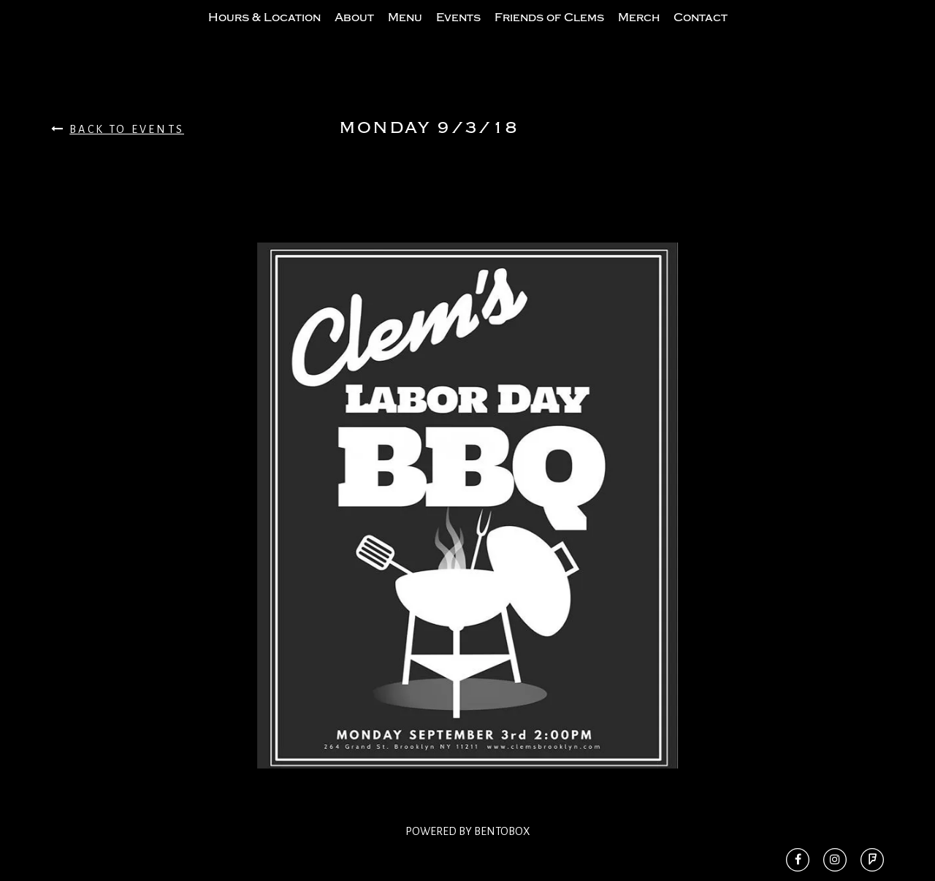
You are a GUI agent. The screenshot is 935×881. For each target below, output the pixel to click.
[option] (467, 535)
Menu (405, 31)
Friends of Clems (549, 31)
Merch (639, 31)
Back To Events (117, 158)
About (354, 31)
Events (458, 31)
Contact (700, 31)
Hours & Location (264, 31)
